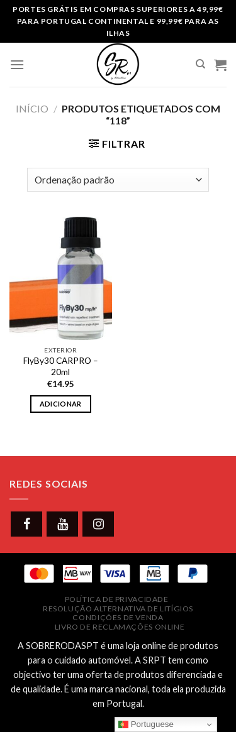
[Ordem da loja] (118, 180)
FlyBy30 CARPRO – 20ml (60, 366)
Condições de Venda (117, 617)
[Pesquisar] (200, 64)
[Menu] (17, 64)
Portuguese (146, 724)
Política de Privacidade (117, 599)
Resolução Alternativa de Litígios (118, 608)
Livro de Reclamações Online (120, 626)
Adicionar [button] (61, 404)
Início (32, 108)
